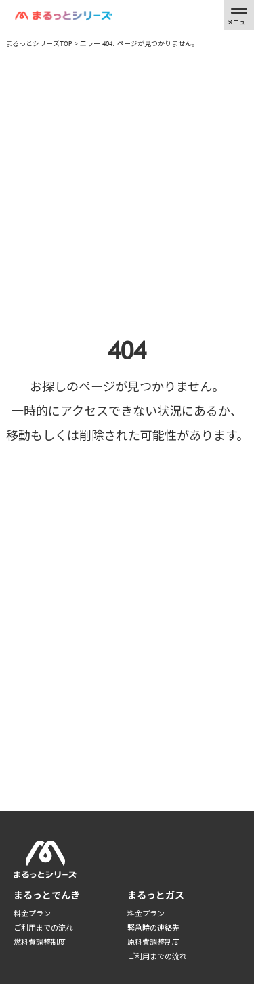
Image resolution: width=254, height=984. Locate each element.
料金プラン (32, 913)
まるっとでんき (47, 895)
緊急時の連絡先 (153, 927)
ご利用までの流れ (43, 927)
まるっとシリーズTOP (38, 44)
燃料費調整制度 (40, 942)
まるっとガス (155, 895)
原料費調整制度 (153, 942)
